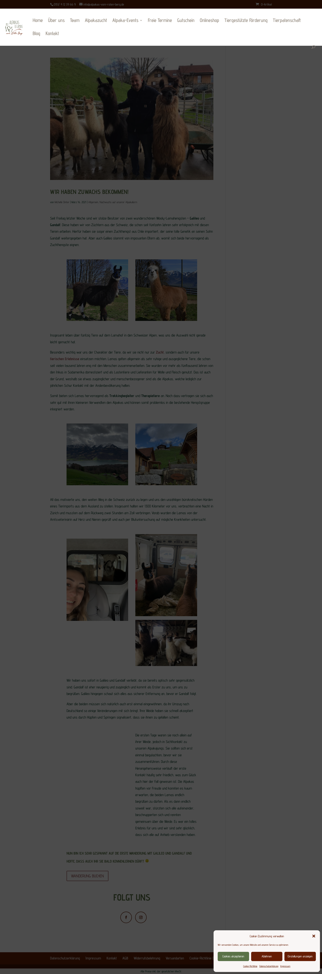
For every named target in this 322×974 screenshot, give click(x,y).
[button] (314, 936)
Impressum (285, 966)
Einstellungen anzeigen (300, 956)
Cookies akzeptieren (233, 956)
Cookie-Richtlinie (250, 966)
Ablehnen (267, 956)
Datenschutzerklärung (268, 966)
